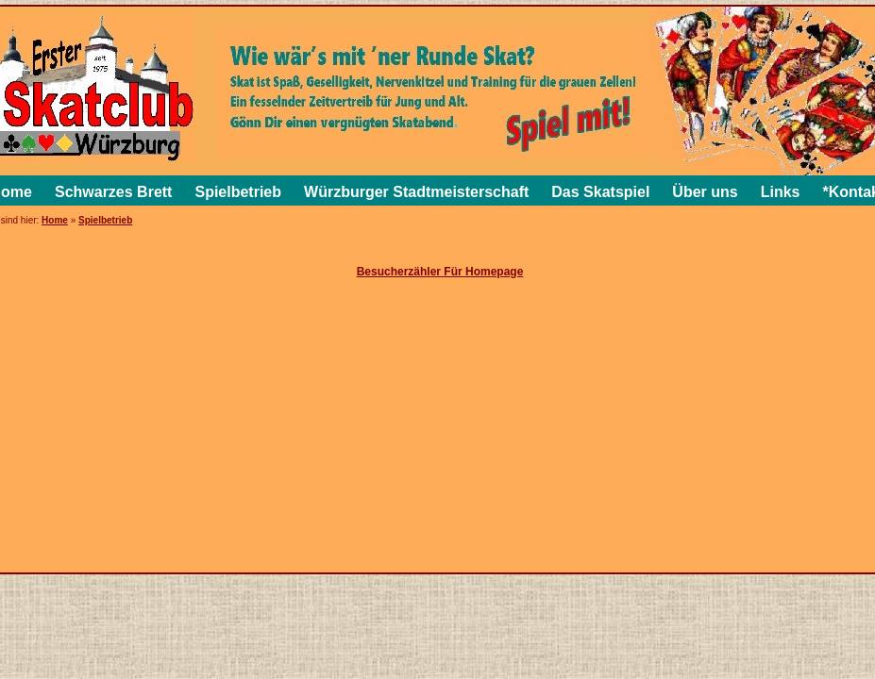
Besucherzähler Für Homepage (440, 271)
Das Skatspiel (600, 192)
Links (780, 192)
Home (55, 220)
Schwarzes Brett (114, 192)
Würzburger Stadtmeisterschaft (416, 192)
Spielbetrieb (237, 192)
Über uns (704, 192)
